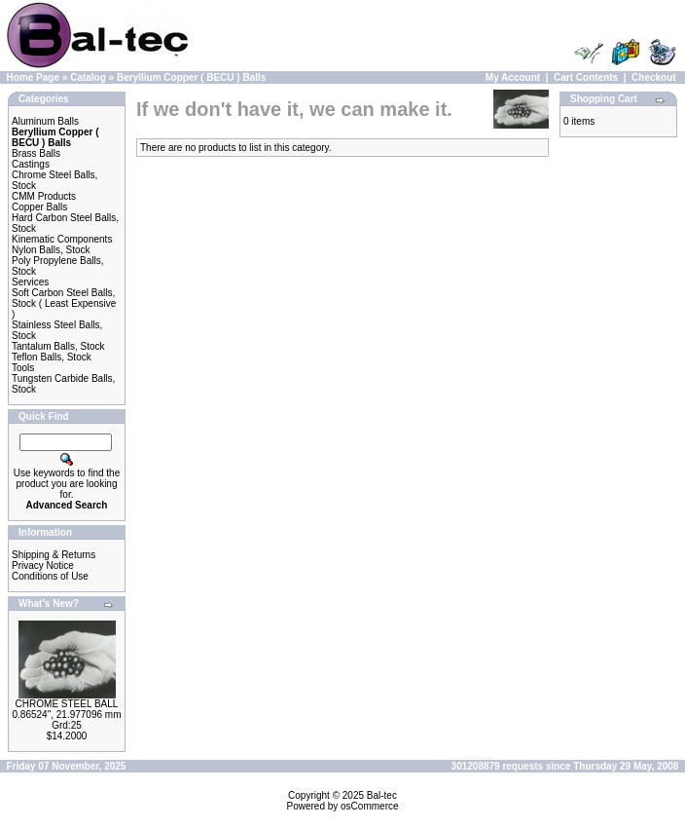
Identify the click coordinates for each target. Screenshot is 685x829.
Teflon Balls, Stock (51, 357)
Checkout (653, 77)
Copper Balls (39, 207)
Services (30, 282)
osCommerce (369, 806)
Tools (23, 367)
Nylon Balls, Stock (51, 250)
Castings (31, 164)
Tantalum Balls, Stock (58, 346)
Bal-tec (382, 795)
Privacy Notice (43, 565)
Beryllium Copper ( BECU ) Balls (191, 77)
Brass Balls (36, 153)
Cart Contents (586, 77)
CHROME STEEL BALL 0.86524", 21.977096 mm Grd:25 (67, 714)
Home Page (33, 77)
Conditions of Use (50, 576)
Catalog (88, 77)
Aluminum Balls (45, 121)
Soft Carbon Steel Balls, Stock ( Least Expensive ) (64, 303)
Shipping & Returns (53, 554)
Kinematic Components (62, 239)
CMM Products (44, 196)
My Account (513, 77)
